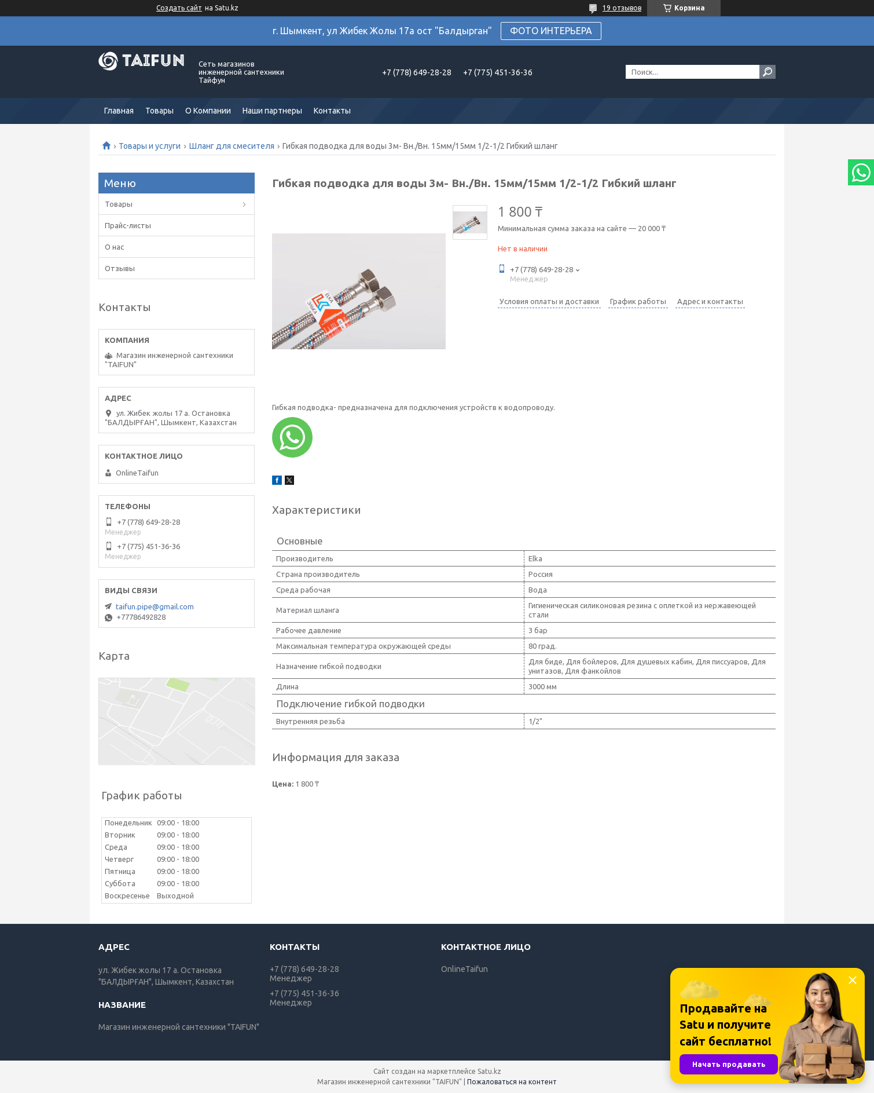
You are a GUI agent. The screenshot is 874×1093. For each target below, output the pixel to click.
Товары (159, 110)
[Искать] (767, 72)
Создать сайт (179, 8)
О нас (114, 247)
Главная (119, 110)
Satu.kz (489, 1071)
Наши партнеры (272, 110)
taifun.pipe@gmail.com (155, 606)
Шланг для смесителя (231, 146)
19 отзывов (622, 8)
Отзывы (120, 268)
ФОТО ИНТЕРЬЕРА (551, 30)
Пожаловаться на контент (512, 1081)
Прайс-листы (128, 225)
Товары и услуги (150, 146)
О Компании (208, 110)
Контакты (332, 110)
